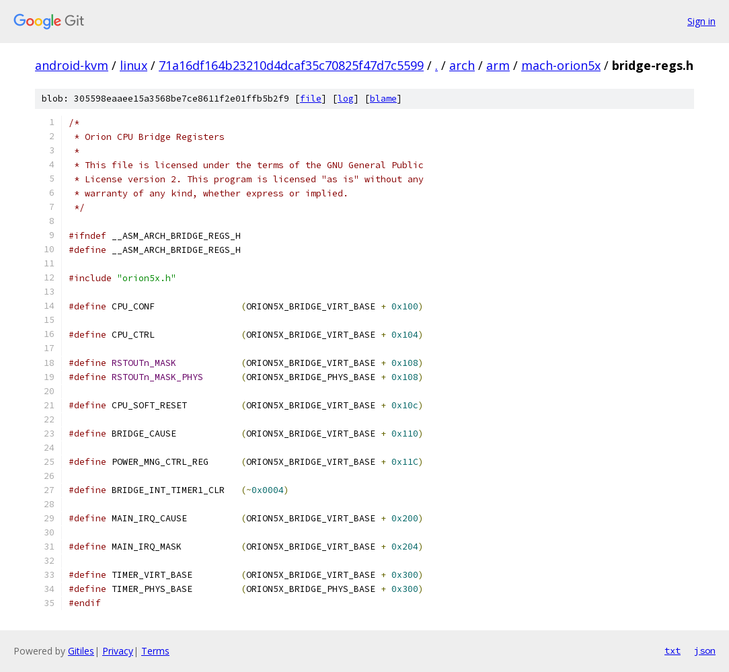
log (346, 98)
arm (498, 65)
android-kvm (71, 65)
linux (133, 65)
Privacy (117, 650)
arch (462, 65)
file (310, 98)
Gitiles (81, 650)
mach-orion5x (561, 65)
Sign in (701, 21)
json (705, 650)
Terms (155, 650)
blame (383, 98)
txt (672, 650)
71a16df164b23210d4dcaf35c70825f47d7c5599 (291, 65)
